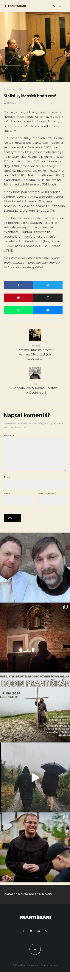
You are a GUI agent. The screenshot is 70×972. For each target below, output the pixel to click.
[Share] (18, 285)
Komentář (10, 435)
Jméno (8, 483)
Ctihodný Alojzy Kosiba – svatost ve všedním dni (35, 388)
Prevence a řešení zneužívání (28, 900)
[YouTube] (39, 937)
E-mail (8, 499)
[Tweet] (48, 285)
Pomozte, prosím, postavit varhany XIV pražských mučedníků (35, 352)
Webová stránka (46, 499)
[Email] (48, 298)
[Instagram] (31, 937)
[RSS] (46, 937)
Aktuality (12, 89)
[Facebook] (23, 937)
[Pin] (18, 298)
